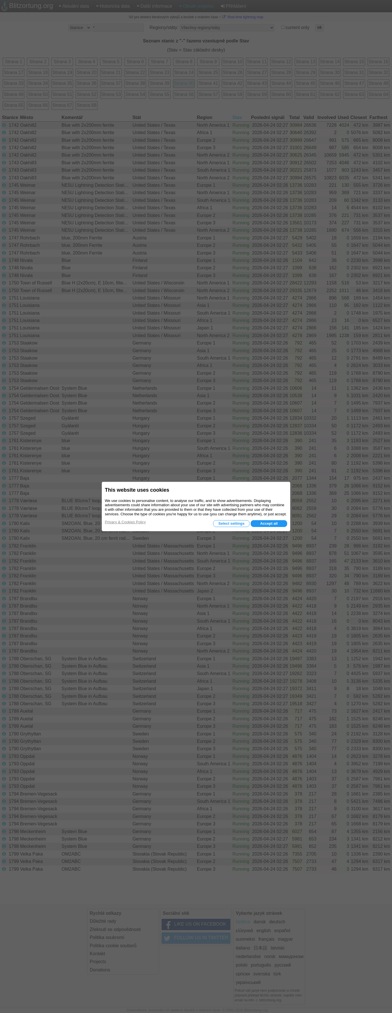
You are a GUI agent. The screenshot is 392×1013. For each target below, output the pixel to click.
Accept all (268, 523)
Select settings (231, 523)
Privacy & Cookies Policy (125, 522)
